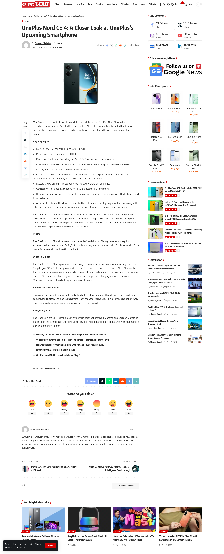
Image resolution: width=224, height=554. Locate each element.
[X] (164, 4)
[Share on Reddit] (121, 45)
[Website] (137, 429)
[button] (50, 545)
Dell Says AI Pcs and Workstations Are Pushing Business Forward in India (71, 334)
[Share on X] (112, 45)
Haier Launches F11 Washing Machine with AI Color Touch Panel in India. (70, 344)
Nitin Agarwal (155, 300)
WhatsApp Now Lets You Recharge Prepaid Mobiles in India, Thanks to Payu (72, 339)
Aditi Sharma (155, 273)
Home (24, 16)
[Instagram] (172, 4)
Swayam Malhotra (43, 43)
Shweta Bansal (156, 314)
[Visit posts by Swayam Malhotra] (26, 45)
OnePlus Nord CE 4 (51, 368)
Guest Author (155, 328)
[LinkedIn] (176, 4)
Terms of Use (20, 547)
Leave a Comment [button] (125, 486)
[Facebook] (160, 4)
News (30, 16)
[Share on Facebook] (107, 45)
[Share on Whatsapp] (116, 45)
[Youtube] (189, 36)
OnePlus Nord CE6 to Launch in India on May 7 (58, 355)
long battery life (50, 298)
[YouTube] (168, 4)
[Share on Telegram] (25, 167)
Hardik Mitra (155, 286)
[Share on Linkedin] (25, 153)
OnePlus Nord (45, 241)
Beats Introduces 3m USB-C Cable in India (55, 349)
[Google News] (161, 46)
